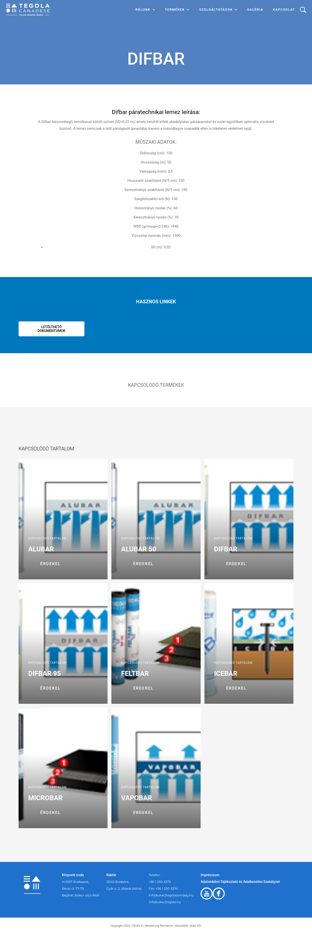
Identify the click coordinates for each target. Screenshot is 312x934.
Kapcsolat (284, 9)
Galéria (255, 9)
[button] (145, 10)
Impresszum (210, 875)
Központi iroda (73, 875)
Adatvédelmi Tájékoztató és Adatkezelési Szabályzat (240, 882)
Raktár (111, 875)
